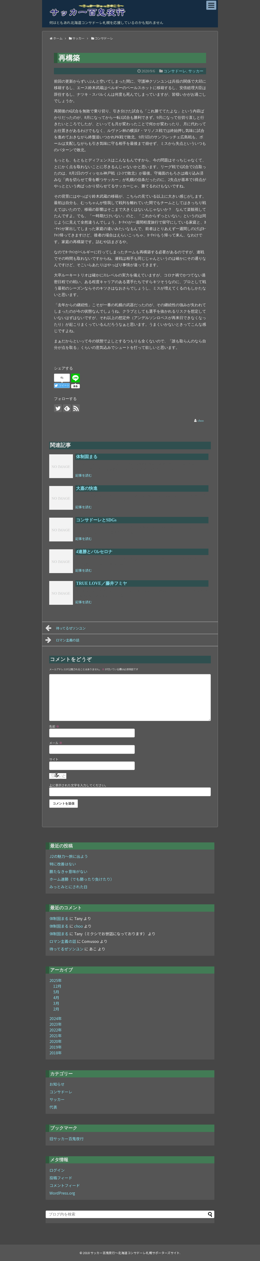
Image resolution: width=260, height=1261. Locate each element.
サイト (53, 759)
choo (78, 926)
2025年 (55, 980)
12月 (57, 986)
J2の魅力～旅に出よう (68, 856)
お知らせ (57, 1084)
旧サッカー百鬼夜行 (66, 1138)
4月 (56, 997)
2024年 (55, 1018)
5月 (56, 992)
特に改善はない (62, 864)
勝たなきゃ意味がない (68, 871)
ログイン (57, 1170)
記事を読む (83, 475)
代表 (53, 1107)
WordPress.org (62, 1193)
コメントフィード (64, 1185)
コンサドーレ (60, 1092)
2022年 (55, 1030)
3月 (56, 1003)
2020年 (55, 1041)
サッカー (57, 1099)
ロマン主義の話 (62, 639)
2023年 (55, 1024)
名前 (54, 726)
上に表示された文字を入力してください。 (78, 785)
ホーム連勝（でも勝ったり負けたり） (81, 879)
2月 (56, 1009)
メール (55, 743)
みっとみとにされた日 (68, 887)
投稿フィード (60, 1178)
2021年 (55, 1035)
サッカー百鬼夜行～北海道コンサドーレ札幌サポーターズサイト (135, 1253)
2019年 (55, 1047)
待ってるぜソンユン (65, 628)
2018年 (55, 1053)
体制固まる (58, 918)
